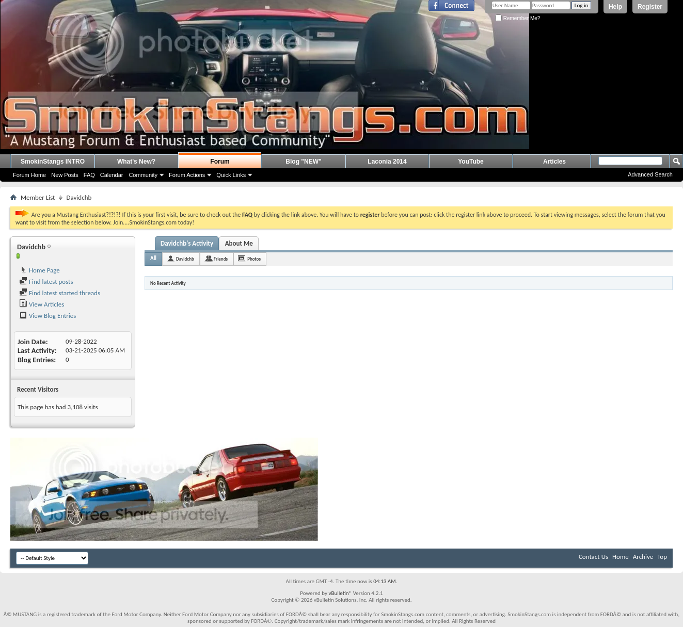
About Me (239, 243)
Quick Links (231, 175)
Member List (38, 197)
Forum (219, 161)
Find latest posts (46, 281)
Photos (254, 259)
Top (662, 556)
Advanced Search (650, 174)
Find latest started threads (59, 293)
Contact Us (593, 556)
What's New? (136, 161)
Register (650, 6)
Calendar (111, 175)
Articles (554, 161)
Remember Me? (517, 18)
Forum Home (29, 175)
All (153, 258)
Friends (221, 259)
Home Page (39, 270)
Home (620, 556)
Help (615, 6)
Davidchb (185, 259)
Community (143, 175)
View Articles (41, 304)
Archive (643, 556)
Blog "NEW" (303, 161)
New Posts (64, 175)
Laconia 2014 (387, 161)
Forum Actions (187, 175)
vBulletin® (340, 593)
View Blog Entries (47, 315)
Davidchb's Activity (187, 243)
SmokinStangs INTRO (53, 161)
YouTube (471, 161)
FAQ (89, 175)
